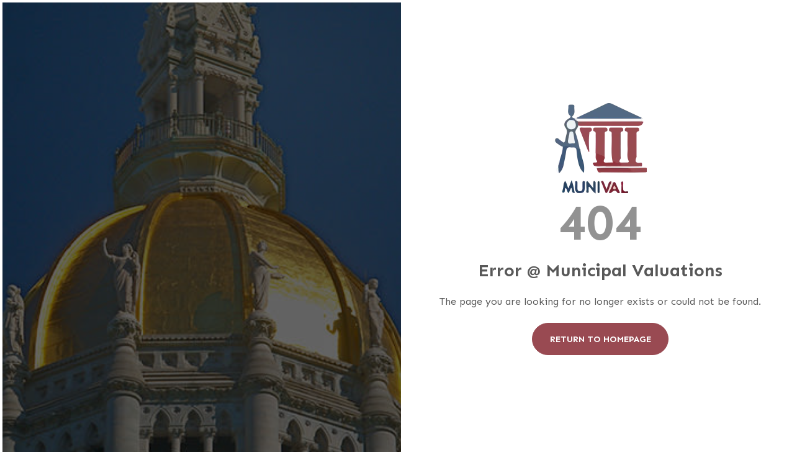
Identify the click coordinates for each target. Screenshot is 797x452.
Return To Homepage (600, 339)
